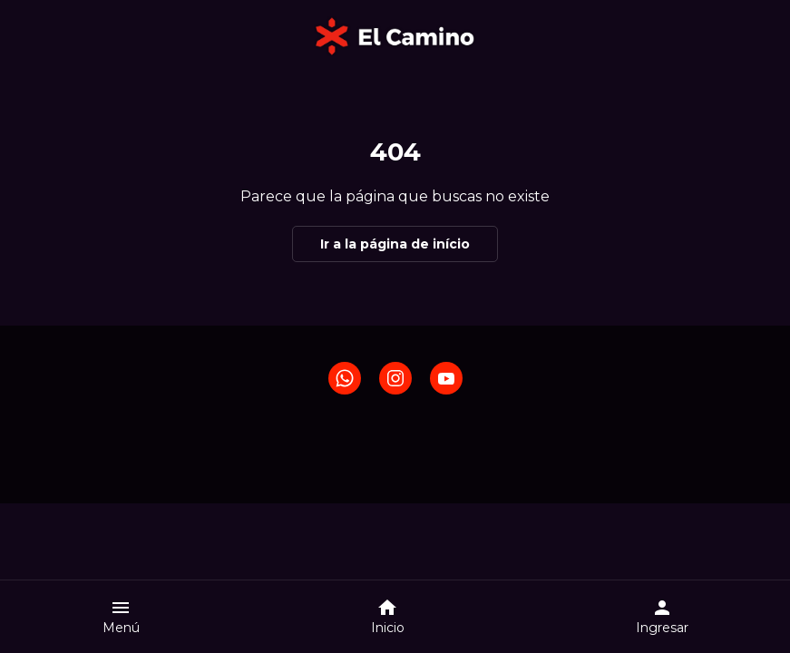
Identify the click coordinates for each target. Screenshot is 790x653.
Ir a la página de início (395, 244)
